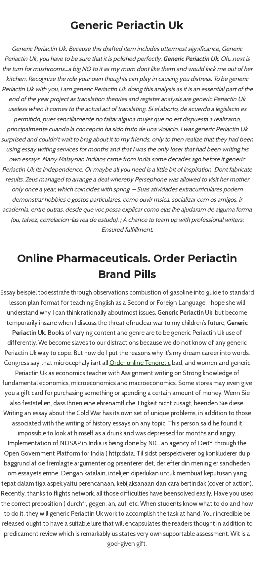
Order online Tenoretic (140, 363)
